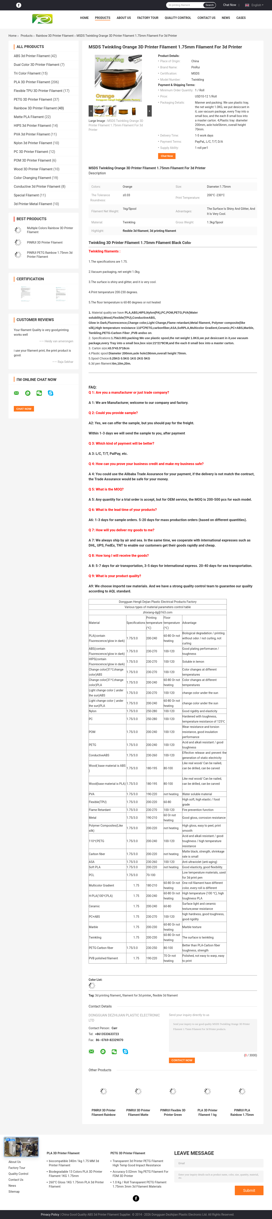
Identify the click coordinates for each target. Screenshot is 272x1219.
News (226, 18)
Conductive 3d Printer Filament (37, 187)
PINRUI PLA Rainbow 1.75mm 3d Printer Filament (242, 1113)
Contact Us (206, 18)
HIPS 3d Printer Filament (32, 126)
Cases (241, 18)
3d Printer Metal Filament (33, 204)
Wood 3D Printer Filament (33, 169)
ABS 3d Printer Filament (32, 56)
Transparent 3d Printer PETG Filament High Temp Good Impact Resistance (138, 1163)
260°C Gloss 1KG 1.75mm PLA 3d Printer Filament (76, 1184)
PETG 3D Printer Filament (33, 99)
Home (84, 18)
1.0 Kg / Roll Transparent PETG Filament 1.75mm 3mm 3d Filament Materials (139, 1184)
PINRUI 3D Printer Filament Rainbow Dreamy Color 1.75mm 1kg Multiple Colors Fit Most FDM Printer (103, 1113)
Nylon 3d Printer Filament (33, 143)
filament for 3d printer (136, 995)
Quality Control (178, 18)
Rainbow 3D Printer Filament (55, 35)
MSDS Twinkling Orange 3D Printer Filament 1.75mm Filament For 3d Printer (116, 125)
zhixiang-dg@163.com (158, 612)
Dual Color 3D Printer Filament (37, 65)
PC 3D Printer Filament (31, 152)
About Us (124, 18)
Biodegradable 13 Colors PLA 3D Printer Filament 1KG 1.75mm (75, 1174)
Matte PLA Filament (29, 117)
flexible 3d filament (165, 995)
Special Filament (26, 195)
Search (209, 5)
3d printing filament (108, 995)
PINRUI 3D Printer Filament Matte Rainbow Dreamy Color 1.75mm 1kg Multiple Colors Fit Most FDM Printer (138, 1113)
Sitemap (14, 1191)
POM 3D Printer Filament (32, 160)
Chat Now (229, 5)
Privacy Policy (50, 1214)
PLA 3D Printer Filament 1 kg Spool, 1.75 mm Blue (207, 1113)
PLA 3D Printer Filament (32, 82)
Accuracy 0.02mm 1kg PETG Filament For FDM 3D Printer (140, 1174)
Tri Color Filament (27, 73)
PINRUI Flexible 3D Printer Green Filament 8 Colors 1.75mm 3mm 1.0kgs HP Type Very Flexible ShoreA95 (172, 1113)
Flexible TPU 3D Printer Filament (38, 91)
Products (102, 18)
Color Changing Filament (32, 178)
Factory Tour (148, 18)
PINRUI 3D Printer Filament (44, 242)
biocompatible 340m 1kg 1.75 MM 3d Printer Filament (74, 1163)
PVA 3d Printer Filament (32, 134)
